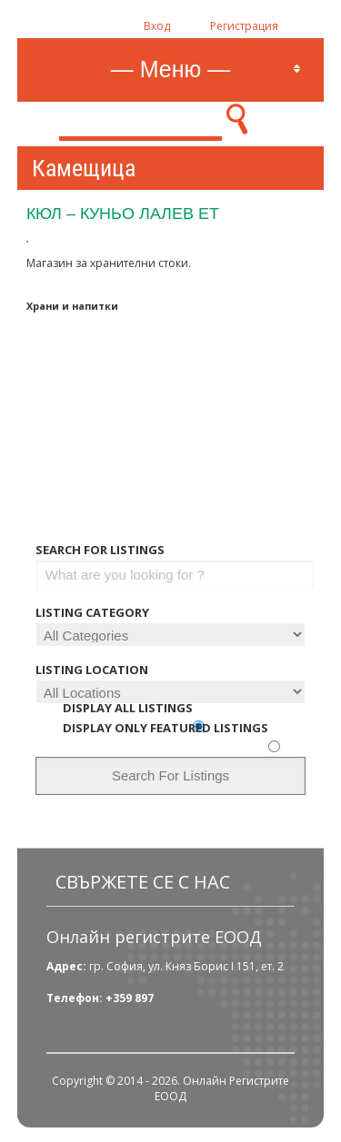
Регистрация (244, 26)
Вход (157, 26)
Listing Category (92, 612)
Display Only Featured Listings (165, 728)
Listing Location (91, 669)
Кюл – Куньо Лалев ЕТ (122, 213)
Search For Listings (100, 549)
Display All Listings (128, 708)
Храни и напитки (72, 306)
